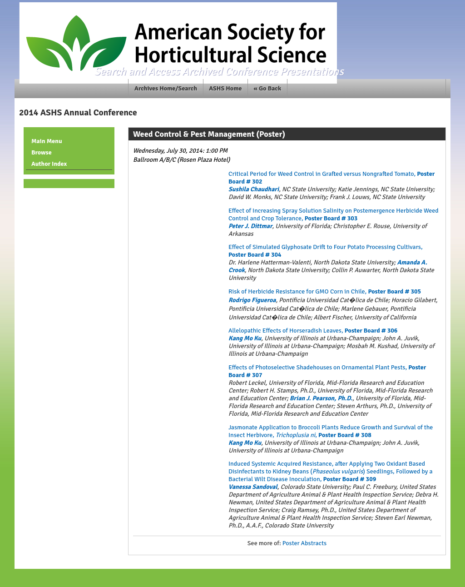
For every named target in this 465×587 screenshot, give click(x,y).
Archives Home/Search (165, 88)
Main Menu (46, 141)
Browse (41, 152)
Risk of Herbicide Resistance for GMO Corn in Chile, (324, 291)
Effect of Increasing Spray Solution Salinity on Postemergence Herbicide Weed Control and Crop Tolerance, (333, 214)
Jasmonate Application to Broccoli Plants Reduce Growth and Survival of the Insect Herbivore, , (330, 431)
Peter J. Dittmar (250, 226)
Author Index (49, 164)
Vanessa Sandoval (252, 487)
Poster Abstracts (304, 543)
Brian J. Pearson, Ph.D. (321, 398)
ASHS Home (225, 88)
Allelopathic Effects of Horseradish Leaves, (312, 330)
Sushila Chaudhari (253, 189)
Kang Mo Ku (244, 338)
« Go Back (268, 88)
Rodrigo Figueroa (252, 300)
